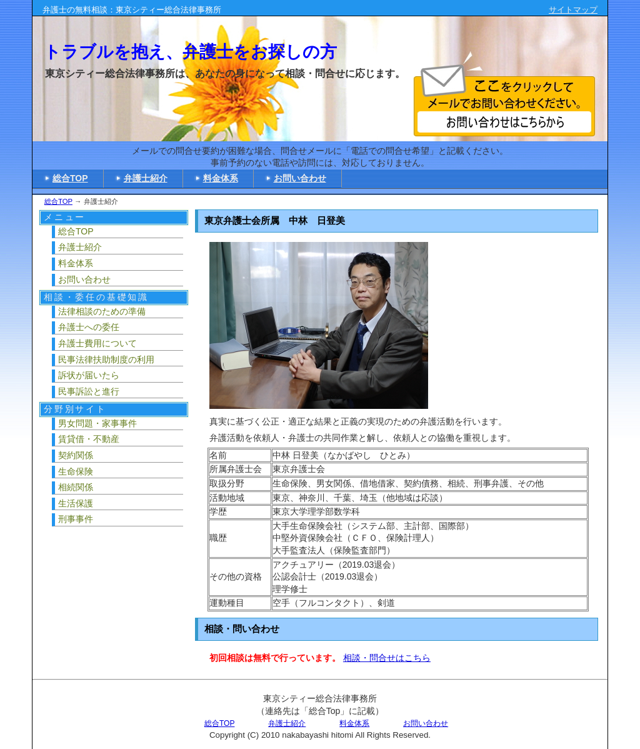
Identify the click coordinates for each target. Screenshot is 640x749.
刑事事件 (75, 519)
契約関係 (75, 455)
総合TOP (70, 178)
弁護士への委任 (88, 327)
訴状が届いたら (88, 375)
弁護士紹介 (146, 178)
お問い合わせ (300, 178)
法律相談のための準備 (102, 311)
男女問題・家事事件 (97, 423)
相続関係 (75, 487)
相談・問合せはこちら (387, 658)
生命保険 (75, 471)
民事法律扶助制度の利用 (106, 359)
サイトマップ (573, 9)
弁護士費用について (97, 343)
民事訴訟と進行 (88, 391)
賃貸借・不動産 (88, 439)
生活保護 (75, 503)
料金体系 (220, 178)
